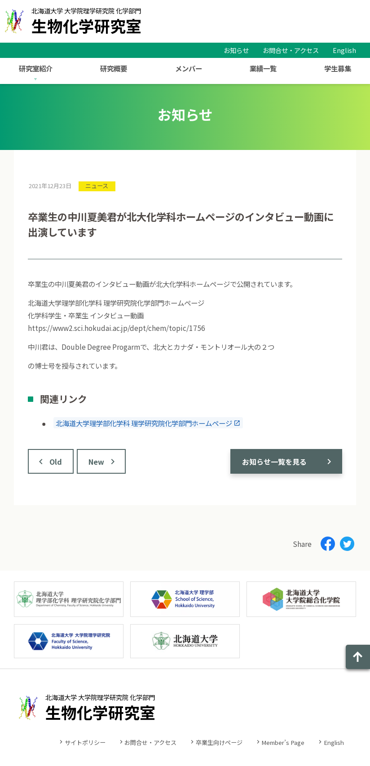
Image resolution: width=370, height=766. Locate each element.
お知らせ (236, 50)
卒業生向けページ (219, 742)
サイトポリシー (85, 742)
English (344, 50)
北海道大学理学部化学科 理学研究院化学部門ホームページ (144, 423)
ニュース (96, 185)
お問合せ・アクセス (291, 50)
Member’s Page (282, 742)
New (96, 461)
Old (55, 461)
